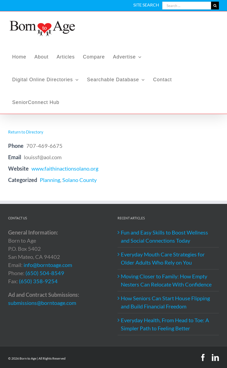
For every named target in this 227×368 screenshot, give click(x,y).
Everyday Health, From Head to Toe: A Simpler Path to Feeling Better (165, 324)
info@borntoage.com (48, 265)
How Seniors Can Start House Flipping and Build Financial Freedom (165, 302)
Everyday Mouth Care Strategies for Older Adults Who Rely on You (163, 258)
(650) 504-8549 (44, 273)
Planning (50, 180)
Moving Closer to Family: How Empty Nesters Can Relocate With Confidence (166, 280)
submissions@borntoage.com (42, 302)
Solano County (79, 180)
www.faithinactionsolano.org (64, 168)
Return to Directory (25, 131)
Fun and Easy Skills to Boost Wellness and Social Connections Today (164, 236)
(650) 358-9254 (38, 281)
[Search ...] (186, 5)
